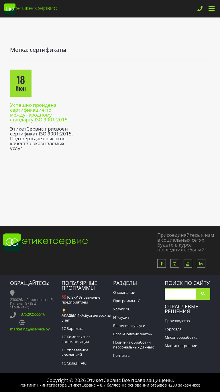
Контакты (121, 355)
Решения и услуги (129, 325)
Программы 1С (126, 300)
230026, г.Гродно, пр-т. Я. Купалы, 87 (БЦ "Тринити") (32, 303)
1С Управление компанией (75, 352)
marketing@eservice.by (30, 329)
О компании (124, 292)
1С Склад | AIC (74, 363)
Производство (177, 320)
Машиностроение (181, 345)
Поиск (203, 294)
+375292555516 (32, 314)
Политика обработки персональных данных (133, 345)
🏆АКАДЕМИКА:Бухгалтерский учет (86, 315)
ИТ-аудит (121, 317)
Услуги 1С (121, 309)
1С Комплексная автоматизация (76, 339)
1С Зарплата (72, 328)
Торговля (173, 329)
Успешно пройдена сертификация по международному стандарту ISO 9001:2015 (39, 112)
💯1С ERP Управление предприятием (81, 300)
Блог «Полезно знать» (132, 333)
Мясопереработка (181, 337)
